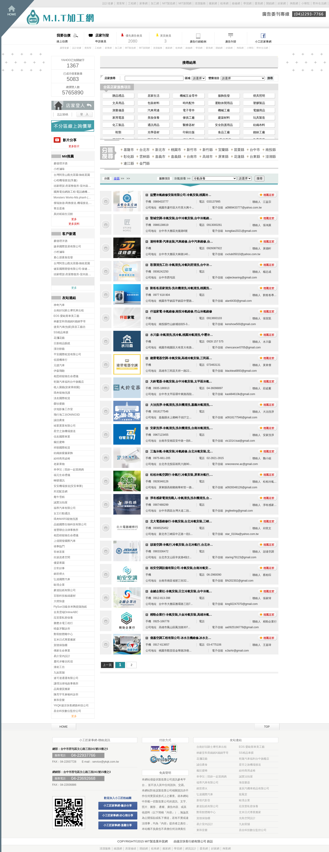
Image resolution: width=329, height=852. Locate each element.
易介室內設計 (204, 824)
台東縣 (255, 156)
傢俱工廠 (189, 117)
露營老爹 (64, 48)
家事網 (143, 3)
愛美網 (259, 3)
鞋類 (118, 132)
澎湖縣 (270, 156)
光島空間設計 (247, 818)
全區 (117, 178)
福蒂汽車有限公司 (207, 782)
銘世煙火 (201, 788)
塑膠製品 (259, 103)
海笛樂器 (244, 782)
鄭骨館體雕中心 (206, 812)
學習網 (247, 3)
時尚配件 (189, 103)
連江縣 (129, 163)
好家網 (282, 3)
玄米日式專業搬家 (250, 812)
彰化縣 (129, 156)
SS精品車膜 (246, 752)
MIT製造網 (168, 3)
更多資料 (74, 223)
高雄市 (207, 156)
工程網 (132, 3)
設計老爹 (107, 3)
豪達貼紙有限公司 (207, 806)
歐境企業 (244, 800)
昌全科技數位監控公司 (252, 830)
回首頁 (17, 18)
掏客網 (294, 3)
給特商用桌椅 (247, 770)
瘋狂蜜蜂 (201, 770)
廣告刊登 (230, 41)
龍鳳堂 (243, 794)
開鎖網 (270, 3)
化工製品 (118, 125)
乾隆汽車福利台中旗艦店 (254, 758)
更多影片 (74, 146)
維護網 (118, 848)
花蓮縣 (239, 156)
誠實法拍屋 (246, 776)
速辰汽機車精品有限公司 (254, 788)
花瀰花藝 (201, 758)
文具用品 (118, 103)
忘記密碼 (62, 114)
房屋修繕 (130, 848)
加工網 (155, 3)
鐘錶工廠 (259, 132)
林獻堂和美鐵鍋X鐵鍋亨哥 (212, 752)
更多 (74, 219)
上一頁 (107, 665)
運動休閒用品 (224, 103)
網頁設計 (190, 848)
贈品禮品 (118, 95)
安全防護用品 (224, 125)
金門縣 (144, 163)
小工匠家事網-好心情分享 (117, 815)
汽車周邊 (153, 110)
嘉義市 (160, 156)
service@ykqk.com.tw (105, 761)
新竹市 (192, 150)
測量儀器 (118, 110)
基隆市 (129, 150)
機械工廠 (224, 110)
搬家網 (213, 3)
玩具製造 (259, 117)
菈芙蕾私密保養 (248, 806)
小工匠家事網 (263, 41)
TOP (267, 726)
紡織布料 (259, 125)
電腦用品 (259, 110)
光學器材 (153, 132)
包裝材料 (153, 103)
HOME (63, 726)
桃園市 (176, 150)
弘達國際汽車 (204, 794)
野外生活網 (319, 3)
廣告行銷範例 (198, 41)
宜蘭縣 (223, 150)
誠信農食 (201, 764)
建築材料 (224, 117)
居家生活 (153, 95)
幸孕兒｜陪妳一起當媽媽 (211, 776)
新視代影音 (203, 800)
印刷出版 (189, 132)
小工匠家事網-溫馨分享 (117, 825)
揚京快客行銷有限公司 (191, 841)
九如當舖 (244, 824)
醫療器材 (189, 125)
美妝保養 (153, 117)
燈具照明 (259, 95)
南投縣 (270, 150)
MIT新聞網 (184, 3)
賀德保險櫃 (203, 818)
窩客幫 (121, 3)
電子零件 (189, 110)
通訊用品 (153, 125)
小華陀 (305, 3)
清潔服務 (200, 3)
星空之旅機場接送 (250, 764)
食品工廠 (224, 132)
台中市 (255, 150)
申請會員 (106, 38)
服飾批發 (224, 95)
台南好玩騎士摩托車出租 (211, 746)
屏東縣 (223, 156)
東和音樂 (201, 830)
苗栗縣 (239, 150)
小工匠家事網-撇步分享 (117, 805)
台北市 (144, 150)
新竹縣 (207, 150)
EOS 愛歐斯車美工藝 (252, 746)
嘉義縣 (176, 156)
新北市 (160, 150)
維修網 (236, 3)
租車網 (224, 3)
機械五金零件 (189, 95)
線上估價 (70, 38)
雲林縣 (144, 156)
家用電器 (118, 117)
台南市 (192, 156)
